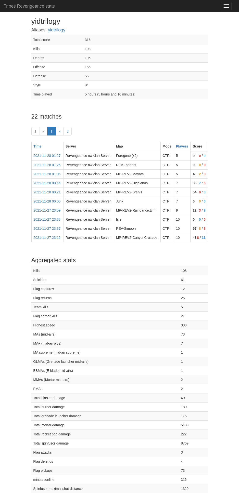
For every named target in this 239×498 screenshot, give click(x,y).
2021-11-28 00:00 (47, 201)
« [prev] (43, 131)
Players (182, 146)
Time (37, 146)
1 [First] (36, 131)
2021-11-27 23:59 (47, 210)
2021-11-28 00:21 (47, 192)
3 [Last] (68, 131)
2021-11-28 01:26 (47, 165)
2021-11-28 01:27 (47, 156)
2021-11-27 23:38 (47, 219)
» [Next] (60, 131)
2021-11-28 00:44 (47, 183)
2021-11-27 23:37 (47, 228)
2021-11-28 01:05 (47, 174)
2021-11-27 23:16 (47, 238)
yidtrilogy (56, 29)
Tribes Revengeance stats (29, 6)
